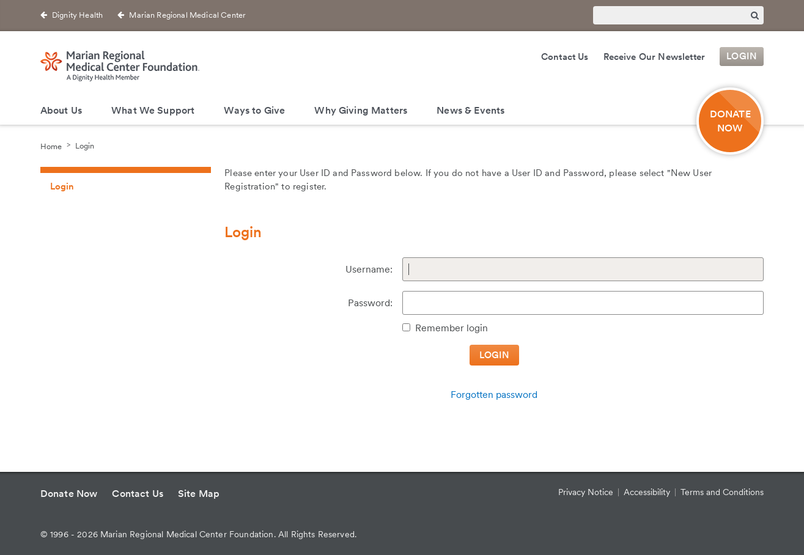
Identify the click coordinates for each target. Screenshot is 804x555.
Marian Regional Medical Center (187, 15)
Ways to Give (254, 110)
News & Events (470, 110)
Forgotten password (494, 394)
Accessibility (647, 492)
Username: (369, 269)
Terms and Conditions (722, 492)
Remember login (451, 328)
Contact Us (565, 56)
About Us (61, 110)
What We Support (152, 110)
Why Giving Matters (360, 110)
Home (51, 145)
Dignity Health (77, 15)
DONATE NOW (730, 121)
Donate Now (69, 493)
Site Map (198, 493)
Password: (370, 303)
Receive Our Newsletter (654, 56)
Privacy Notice (585, 492)
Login (741, 56)
